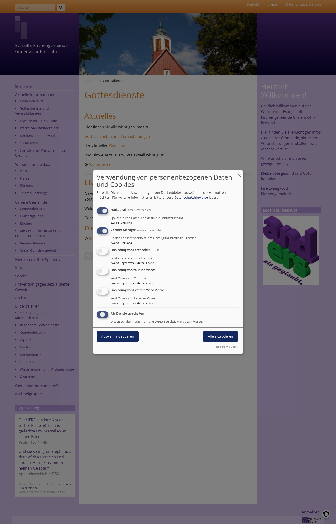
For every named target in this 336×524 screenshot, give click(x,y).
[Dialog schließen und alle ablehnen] (239, 173)
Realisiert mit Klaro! (226, 346)
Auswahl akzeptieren (117, 336)
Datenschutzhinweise (191, 197)
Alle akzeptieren (220, 336)
